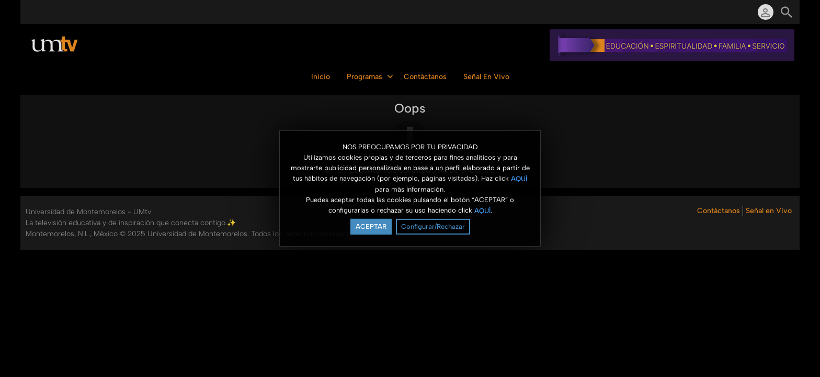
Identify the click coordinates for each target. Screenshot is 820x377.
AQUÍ (519, 178)
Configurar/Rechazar (433, 226)
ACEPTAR (371, 226)
